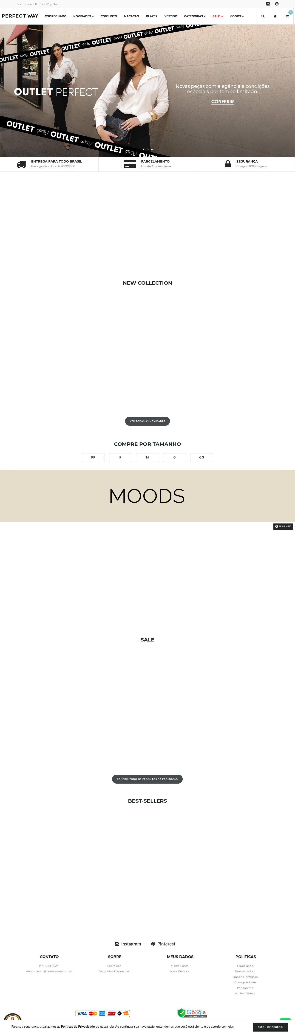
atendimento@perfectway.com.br (49, 971)
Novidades (83, 16)
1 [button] (143, 150)
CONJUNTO (109, 16)
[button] (263, 16)
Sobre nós (114, 966)
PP (93, 457)
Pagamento (245, 988)
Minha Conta (180, 966)
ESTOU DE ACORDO (270, 1027)
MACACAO (131, 16)
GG (201, 457)
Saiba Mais (283, 526)
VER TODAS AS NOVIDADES (147, 421)
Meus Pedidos (179, 971)
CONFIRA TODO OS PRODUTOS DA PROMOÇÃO (147, 779)
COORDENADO (55, 16)
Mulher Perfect (245, 993)
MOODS (237, 16)
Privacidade (245, 966)
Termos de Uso (245, 971)
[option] (147, 90)
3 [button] (152, 150)
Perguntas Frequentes (114, 971)
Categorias (195, 16)
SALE (218, 16)
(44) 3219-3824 (48, 966)
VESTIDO (171, 16)
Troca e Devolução (245, 977)
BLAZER (152, 16)
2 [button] (148, 150)
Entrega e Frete (245, 982)
